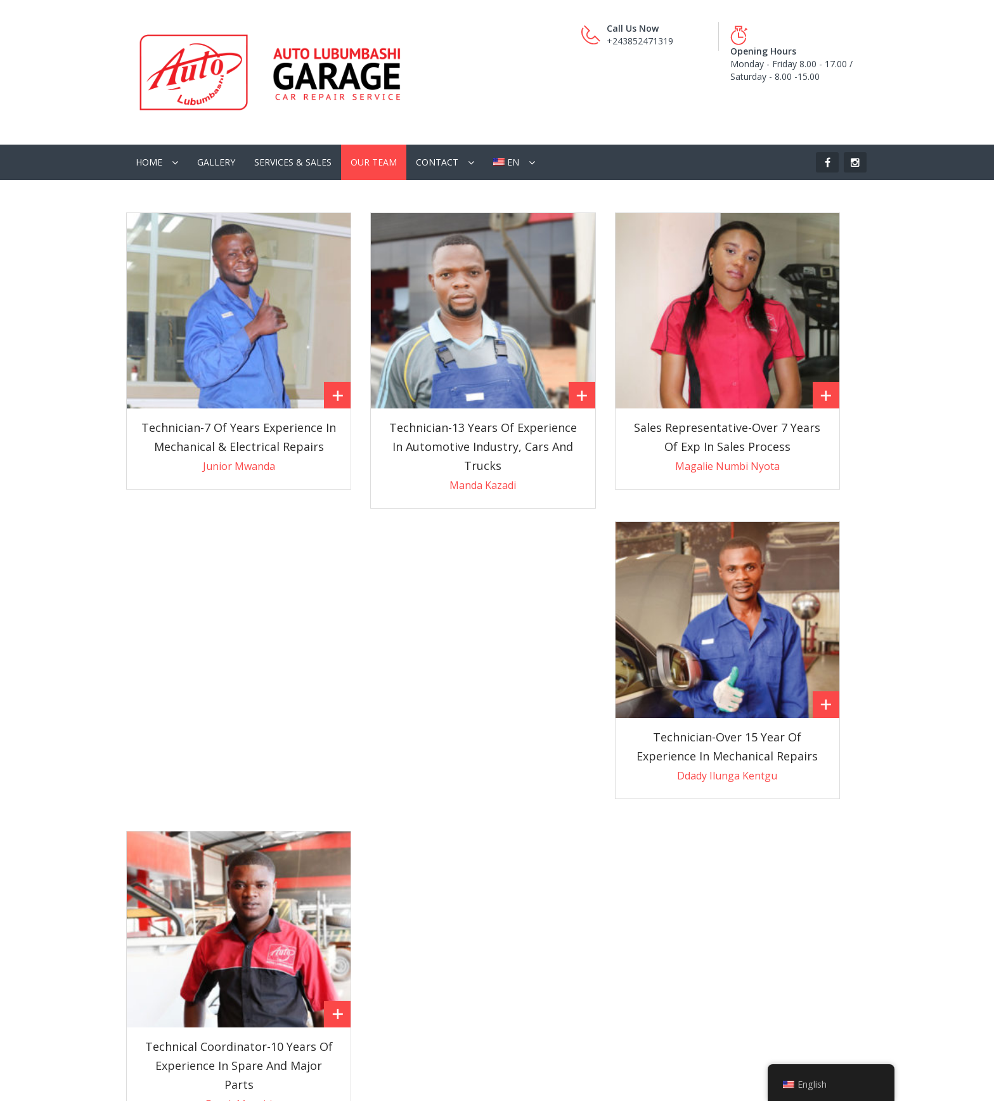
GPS (331, 874)
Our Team (374, 116)
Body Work (156, 1001)
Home (149, 116)
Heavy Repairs (162, 950)
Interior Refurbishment (179, 849)
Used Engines (350, 900)
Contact (437, 116)
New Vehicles (350, 925)
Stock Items (347, 950)
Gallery (216, 116)
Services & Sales (293, 116)
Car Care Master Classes (373, 849)
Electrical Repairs (167, 976)
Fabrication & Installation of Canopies (210, 1026)
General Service (164, 900)
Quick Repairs (161, 925)
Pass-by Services (167, 874)
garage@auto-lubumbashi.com (580, 876)
